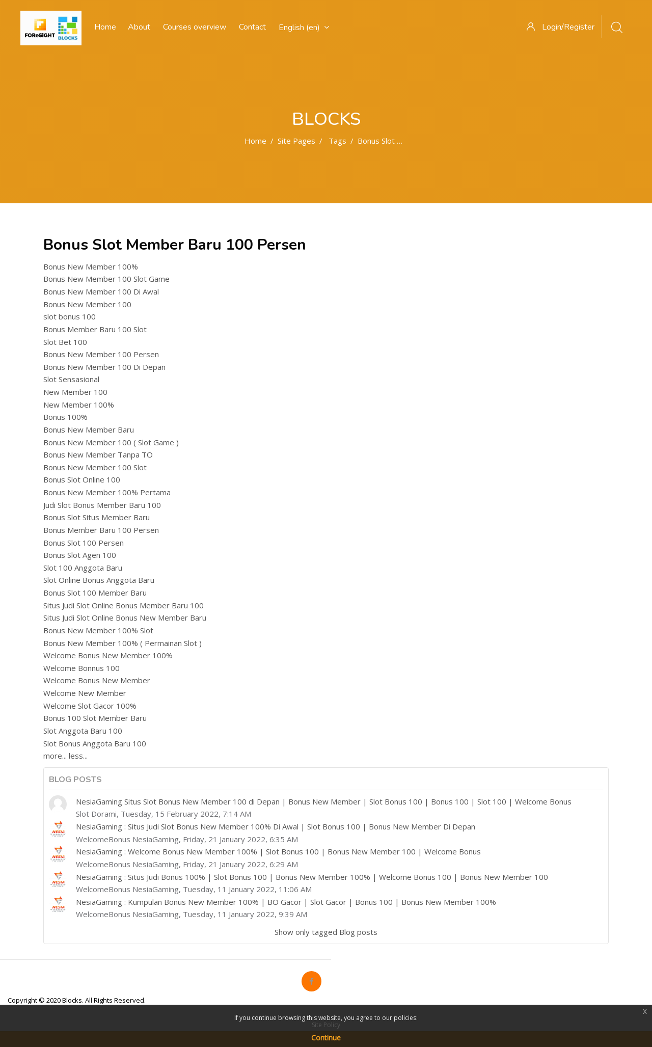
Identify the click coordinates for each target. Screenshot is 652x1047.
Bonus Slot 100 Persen (83, 543)
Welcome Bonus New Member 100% (108, 655)
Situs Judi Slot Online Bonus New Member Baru (124, 617)
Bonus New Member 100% (90, 266)
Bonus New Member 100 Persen (101, 354)
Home (255, 141)
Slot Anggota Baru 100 (82, 731)
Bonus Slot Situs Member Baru (96, 517)
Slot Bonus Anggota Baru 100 (94, 743)
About (139, 27)
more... (55, 755)
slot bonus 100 (69, 316)
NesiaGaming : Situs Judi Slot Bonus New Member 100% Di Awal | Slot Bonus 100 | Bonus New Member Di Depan (275, 826)
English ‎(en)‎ (304, 27)
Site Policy (326, 1025)
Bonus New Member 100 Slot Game (106, 279)
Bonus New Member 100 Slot (95, 467)
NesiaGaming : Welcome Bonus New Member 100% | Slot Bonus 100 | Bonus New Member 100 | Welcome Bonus (278, 851)
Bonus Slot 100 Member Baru (95, 592)
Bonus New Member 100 (87, 304)
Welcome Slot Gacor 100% (90, 706)
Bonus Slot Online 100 (81, 479)
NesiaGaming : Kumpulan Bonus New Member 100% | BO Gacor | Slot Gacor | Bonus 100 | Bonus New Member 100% (286, 902)
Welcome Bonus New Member (96, 680)
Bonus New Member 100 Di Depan (104, 367)
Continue (326, 1037)
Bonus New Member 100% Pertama (107, 492)
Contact (252, 27)
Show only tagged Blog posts (326, 932)
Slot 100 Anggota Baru (82, 567)
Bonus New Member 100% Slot (98, 630)
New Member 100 (75, 392)
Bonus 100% (65, 417)
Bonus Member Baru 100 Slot (95, 329)
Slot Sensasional (71, 379)
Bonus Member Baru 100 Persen (101, 530)
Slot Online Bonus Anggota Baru (98, 580)
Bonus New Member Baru (88, 429)
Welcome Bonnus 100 (81, 668)
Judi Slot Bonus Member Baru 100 (102, 505)
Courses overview (194, 27)
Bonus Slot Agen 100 (79, 555)
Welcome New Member (84, 693)
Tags (337, 141)
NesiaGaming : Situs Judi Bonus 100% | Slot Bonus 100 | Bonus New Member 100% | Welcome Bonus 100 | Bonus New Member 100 (312, 877)
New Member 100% (78, 404)
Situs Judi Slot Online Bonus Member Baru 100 (123, 605)
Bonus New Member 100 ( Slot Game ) (111, 442)
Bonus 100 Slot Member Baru (95, 718)
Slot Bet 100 (65, 342)
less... (78, 755)
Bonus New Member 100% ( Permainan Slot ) (122, 643)
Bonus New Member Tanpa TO (98, 454)
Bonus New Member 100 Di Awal (101, 291)
